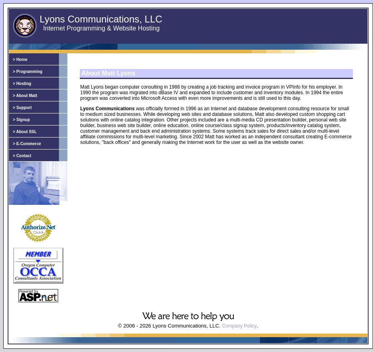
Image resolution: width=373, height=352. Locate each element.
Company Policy (239, 326)
